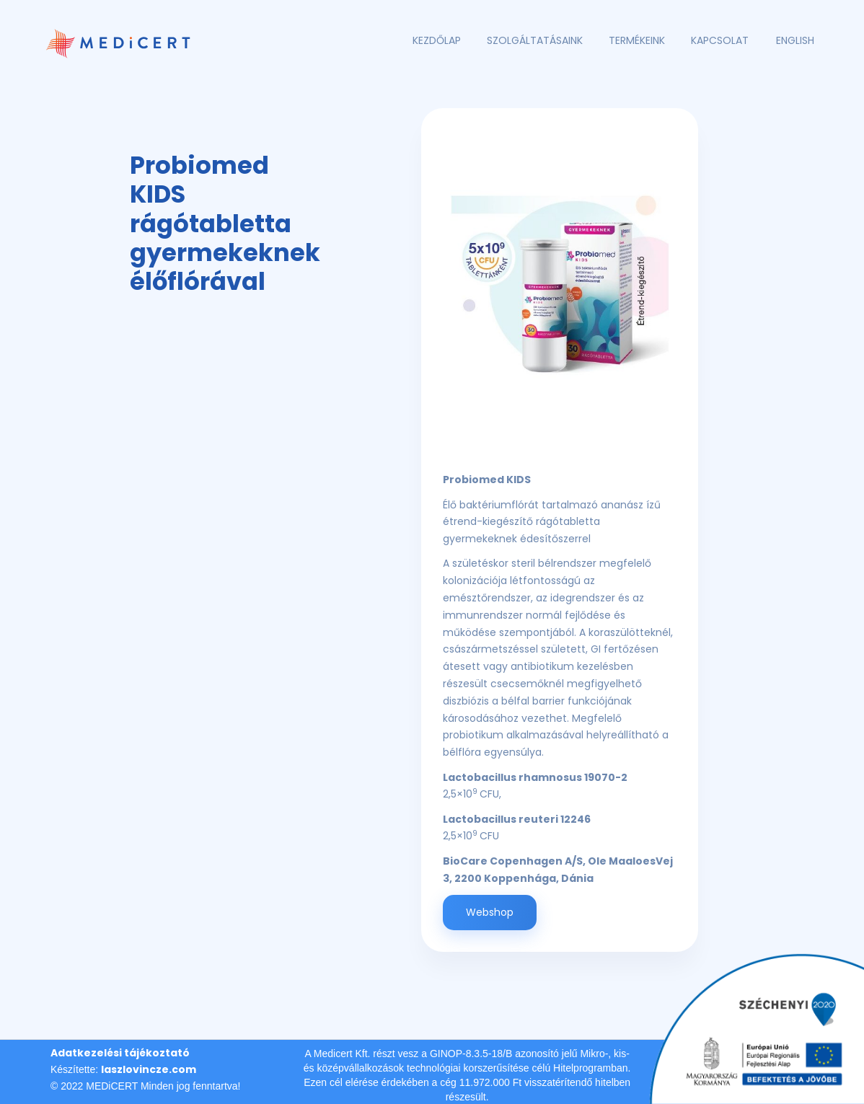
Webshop (489, 912)
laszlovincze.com (148, 1069)
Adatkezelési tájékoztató (120, 1053)
